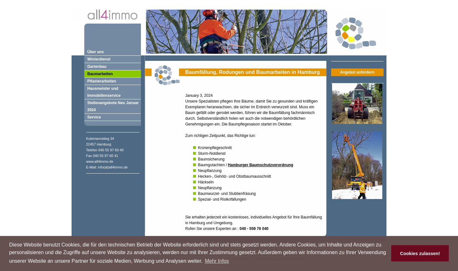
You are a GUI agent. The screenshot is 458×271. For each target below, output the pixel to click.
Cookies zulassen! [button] (420, 253)
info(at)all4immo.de (113, 167)
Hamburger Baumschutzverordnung (260, 165)
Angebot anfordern (357, 72)
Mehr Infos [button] (217, 261)
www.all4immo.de (100, 161)
